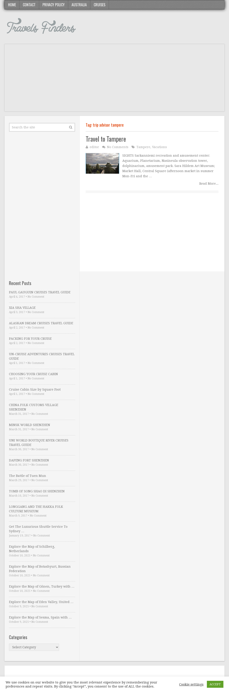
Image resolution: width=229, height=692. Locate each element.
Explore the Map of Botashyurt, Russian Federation (40, 569)
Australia (79, 4)
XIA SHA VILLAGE (22, 307)
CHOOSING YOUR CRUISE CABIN (33, 374)
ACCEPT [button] (215, 684)
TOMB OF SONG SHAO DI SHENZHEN (37, 491)
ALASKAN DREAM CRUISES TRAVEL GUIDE (41, 323)
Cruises (99, 4)
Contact (29, 4)
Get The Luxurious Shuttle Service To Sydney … (38, 529)
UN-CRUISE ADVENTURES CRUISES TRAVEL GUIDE (41, 356)
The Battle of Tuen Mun (27, 476)
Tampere (143, 147)
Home (12, 4)
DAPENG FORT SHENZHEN (29, 460)
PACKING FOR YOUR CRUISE (30, 338)
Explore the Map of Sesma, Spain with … (40, 617)
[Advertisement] (114, 80)
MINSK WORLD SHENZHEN (29, 425)
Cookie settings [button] (191, 684)
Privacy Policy (53, 4)
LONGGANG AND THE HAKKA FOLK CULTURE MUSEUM (36, 509)
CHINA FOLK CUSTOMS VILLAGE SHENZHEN (33, 407)
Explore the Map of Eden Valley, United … (41, 602)
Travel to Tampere (106, 138)
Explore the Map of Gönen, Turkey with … (41, 586)
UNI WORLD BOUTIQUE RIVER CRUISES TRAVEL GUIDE (38, 443)
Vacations (159, 147)
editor (94, 147)
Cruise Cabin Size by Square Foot (35, 389)
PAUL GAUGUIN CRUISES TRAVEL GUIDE (39, 292)
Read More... (208, 183)
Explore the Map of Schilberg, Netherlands (32, 549)
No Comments (117, 147)
